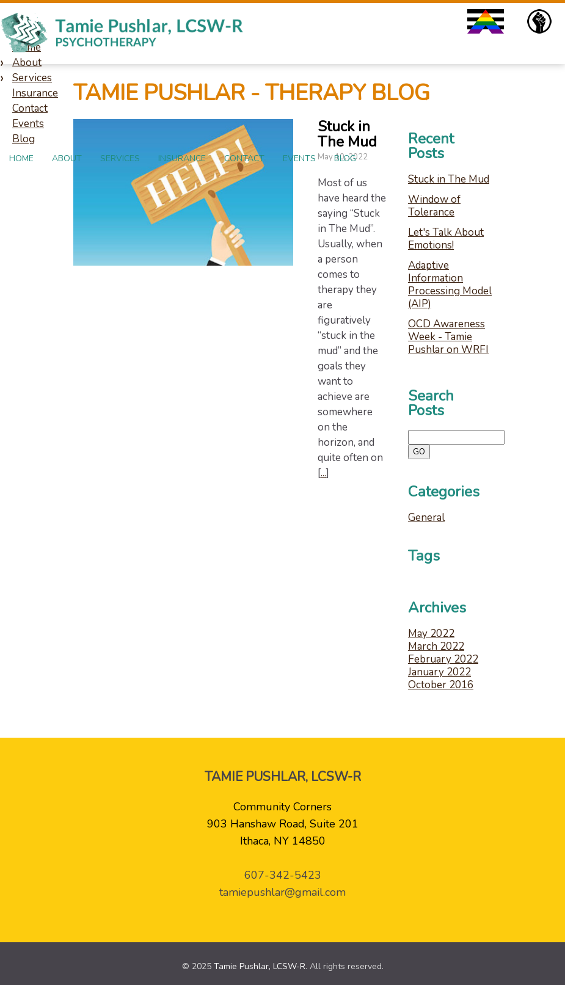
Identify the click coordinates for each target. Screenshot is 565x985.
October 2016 (440, 685)
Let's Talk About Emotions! (446, 238)
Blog (345, 158)
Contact (244, 158)
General (426, 518)
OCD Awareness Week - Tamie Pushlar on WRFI (448, 337)
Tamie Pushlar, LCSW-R (259, 966)
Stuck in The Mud (448, 179)
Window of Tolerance (434, 205)
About (67, 158)
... (323, 473)
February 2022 (443, 659)
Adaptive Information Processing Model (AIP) (450, 284)
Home (21, 158)
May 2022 (431, 634)
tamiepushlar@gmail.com (282, 892)
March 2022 (436, 646)
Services (120, 158)
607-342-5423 (282, 875)
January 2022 (439, 672)
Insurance (182, 158)
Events (299, 158)
